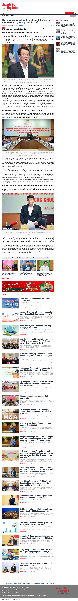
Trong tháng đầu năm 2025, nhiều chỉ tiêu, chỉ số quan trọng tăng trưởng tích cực (36, 551)
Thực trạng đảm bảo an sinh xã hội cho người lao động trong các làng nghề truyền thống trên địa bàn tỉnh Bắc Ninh (68, 44)
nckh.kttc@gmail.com (9, 594)
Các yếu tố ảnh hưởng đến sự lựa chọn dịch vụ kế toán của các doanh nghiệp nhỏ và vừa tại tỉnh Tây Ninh (68, 24)
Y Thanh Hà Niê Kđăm (30, 257)
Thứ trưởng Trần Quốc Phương (18, 257)
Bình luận (5, 278)
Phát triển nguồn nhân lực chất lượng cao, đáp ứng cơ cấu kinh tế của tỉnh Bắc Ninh (68, 37)
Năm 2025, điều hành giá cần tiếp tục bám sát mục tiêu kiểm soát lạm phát (36, 524)
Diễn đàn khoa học (50, 583)
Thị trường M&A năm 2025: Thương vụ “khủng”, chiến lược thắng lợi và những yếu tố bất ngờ (36, 412)
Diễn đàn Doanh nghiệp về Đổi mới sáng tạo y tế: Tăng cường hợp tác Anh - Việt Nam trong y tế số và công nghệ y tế (36, 341)
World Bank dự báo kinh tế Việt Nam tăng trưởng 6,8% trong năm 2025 (35, 327)
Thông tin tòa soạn (70, 13)
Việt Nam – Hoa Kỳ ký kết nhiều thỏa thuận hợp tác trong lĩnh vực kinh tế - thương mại (36, 355)
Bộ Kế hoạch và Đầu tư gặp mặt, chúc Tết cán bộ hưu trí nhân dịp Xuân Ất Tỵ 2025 (9, 273)
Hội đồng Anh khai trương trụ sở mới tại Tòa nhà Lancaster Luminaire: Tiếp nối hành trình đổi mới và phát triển (36, 384)
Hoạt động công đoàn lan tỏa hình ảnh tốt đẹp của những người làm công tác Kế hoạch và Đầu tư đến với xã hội (35, 483)
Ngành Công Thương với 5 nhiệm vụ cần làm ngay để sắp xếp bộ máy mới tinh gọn (36, 369)
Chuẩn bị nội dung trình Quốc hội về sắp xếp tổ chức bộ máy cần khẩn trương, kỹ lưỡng (36, 537)
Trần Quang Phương (7, 257)
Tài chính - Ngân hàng (26, 583)
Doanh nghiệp (35, 583)
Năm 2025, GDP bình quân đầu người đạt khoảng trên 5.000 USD (35, 424)
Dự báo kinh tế (18, 583)
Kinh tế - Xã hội (15, 25)
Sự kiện (11, 15)
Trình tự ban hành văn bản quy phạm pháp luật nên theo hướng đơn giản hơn (36, 497)
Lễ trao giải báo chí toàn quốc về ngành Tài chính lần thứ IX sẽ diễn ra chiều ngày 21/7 (36, 313)
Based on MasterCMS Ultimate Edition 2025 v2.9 (12, 599)
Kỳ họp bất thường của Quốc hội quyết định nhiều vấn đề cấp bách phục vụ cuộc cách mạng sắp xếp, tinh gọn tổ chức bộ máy (36, 439)
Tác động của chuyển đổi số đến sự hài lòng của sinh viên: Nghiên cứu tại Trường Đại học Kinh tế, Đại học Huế (68, 31)
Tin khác (5, 295)
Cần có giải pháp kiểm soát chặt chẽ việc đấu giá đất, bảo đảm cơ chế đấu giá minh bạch (27, 273)
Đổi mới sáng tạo (42, 583)
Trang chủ (6, 15)
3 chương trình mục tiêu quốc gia (43, 257)
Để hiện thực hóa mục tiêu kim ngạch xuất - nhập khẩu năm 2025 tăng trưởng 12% (36, 510)
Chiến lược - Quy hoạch (10, 583)
